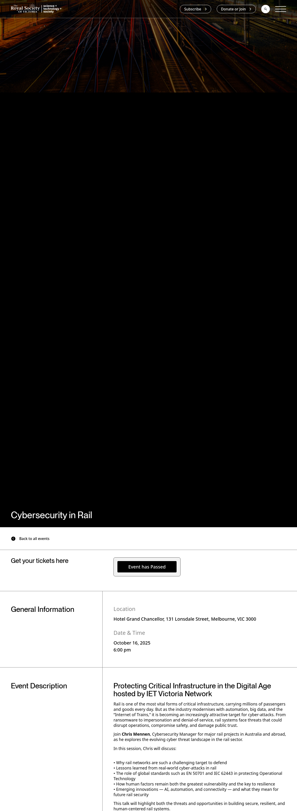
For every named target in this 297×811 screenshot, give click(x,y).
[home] (37, 9)
